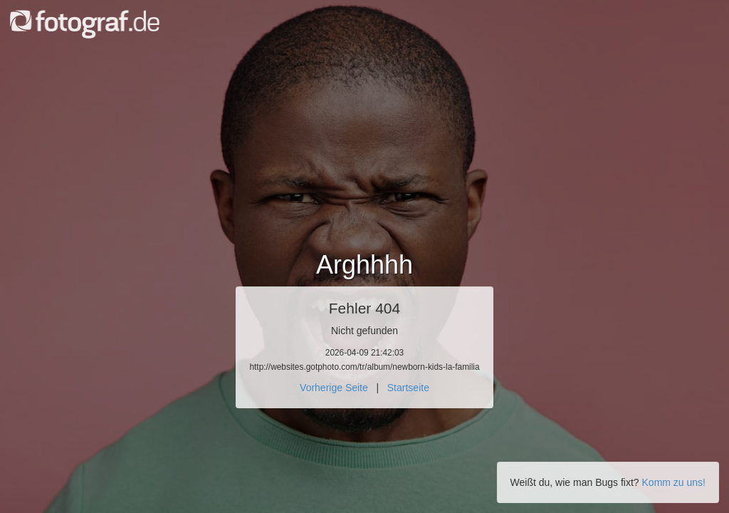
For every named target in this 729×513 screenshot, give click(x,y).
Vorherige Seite (334, 387)
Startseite (408, 387)
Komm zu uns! (674, 482)
